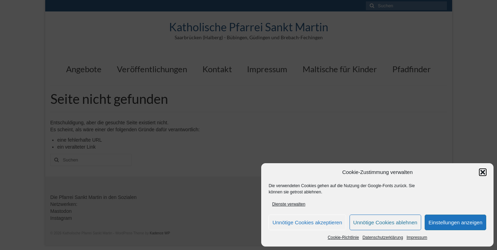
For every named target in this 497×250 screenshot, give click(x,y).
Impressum (417, 237)
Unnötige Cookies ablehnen (385, 222)
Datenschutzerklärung (382, 237)
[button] (482, 172)
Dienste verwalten (288, 204)
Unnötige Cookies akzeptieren (307, 222)
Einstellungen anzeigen (455, 222)
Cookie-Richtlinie (343, 237)
